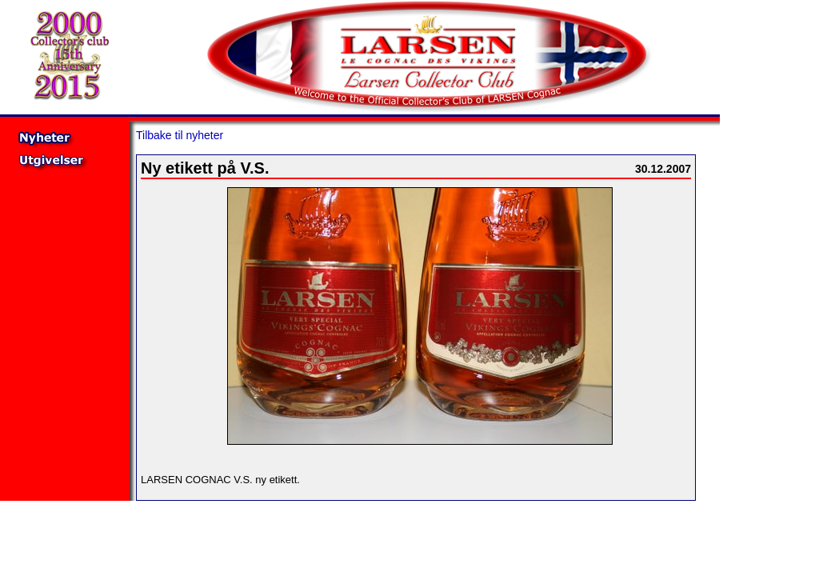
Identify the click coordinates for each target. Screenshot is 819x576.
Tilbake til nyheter (179, 135)
